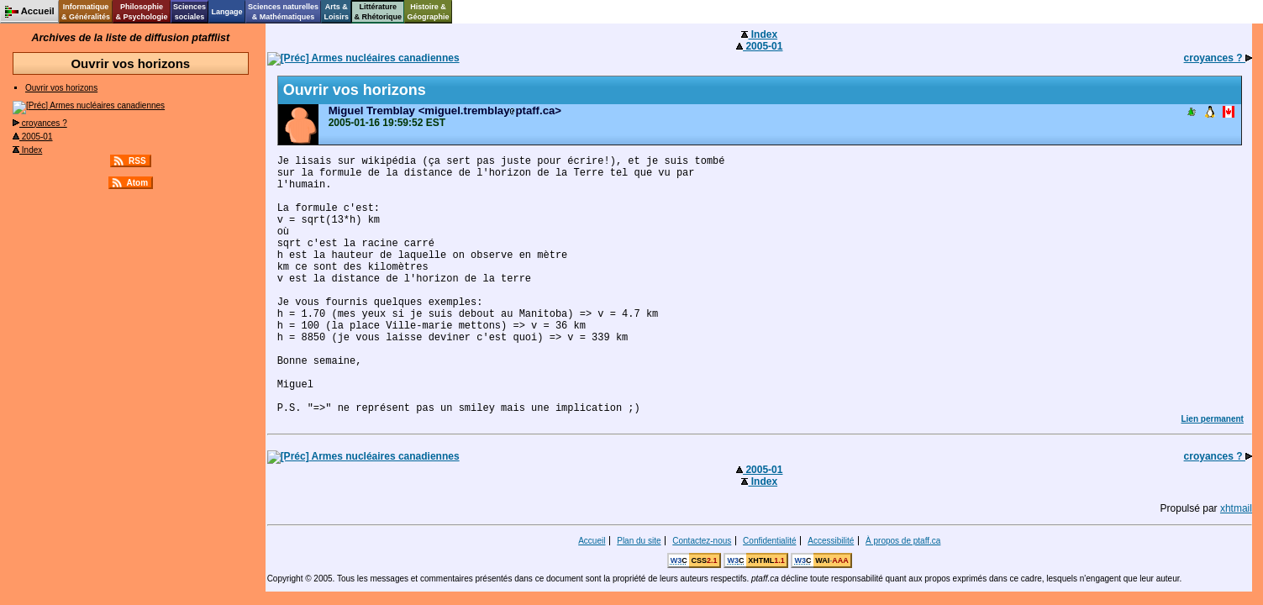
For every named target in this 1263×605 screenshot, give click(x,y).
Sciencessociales (189, 12)
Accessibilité (831, 540)
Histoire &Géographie (429, 12)
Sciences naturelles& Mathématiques (283, 12)
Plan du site (638, 540)
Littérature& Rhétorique (379, 12)
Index (27, 150)
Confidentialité (769, 540)
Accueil (591, 540)
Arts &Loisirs (337, 12)
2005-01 (32, 136)
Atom (138, 182)
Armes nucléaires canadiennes (89, 105)
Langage (226, 12)
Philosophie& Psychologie (141, 12)
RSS (137, 161)
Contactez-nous (701, 540)
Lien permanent (1212, 419)
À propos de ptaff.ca (903, 540)
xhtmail (1236, 508)
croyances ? (40, 123)
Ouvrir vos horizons (61, 87)
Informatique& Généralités (85, 12)
